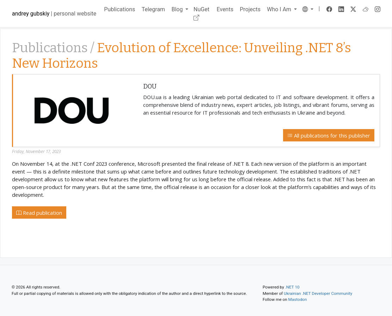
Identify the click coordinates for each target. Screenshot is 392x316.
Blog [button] (177, 9)
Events (225, 9)
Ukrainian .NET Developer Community (318, 293)
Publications (119, 9)
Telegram (153, 9)
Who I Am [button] (280, 9)
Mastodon (297, 299)
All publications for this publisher (328, 135)
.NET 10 (292, 287)
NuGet (201, 13)
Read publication (39, 212)
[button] (308, 9)
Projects (250, 9)
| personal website (54, 13)
